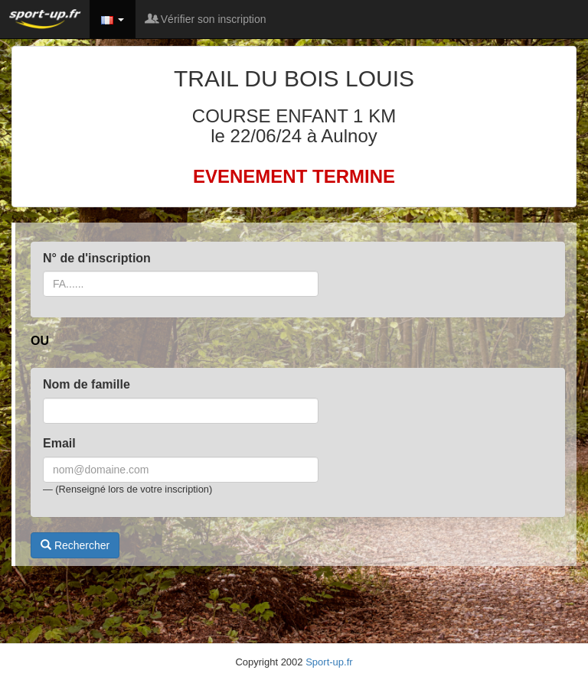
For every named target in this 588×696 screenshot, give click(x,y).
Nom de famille (86, 384)
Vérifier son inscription (206, 19)
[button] (113, 19)
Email (59, 443)
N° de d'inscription (97, 258)
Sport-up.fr (328, 662)
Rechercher (75, 545)
